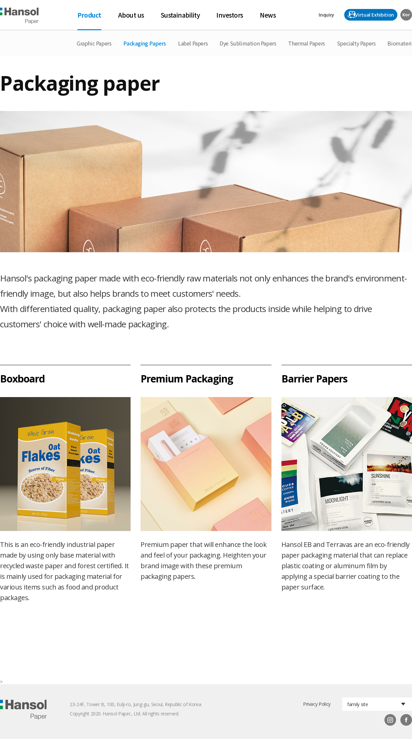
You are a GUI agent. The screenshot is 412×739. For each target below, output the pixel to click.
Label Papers (193, 43)
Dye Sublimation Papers (248, 43)
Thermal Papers (306, 43)
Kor (406, 15)
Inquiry (326, 15)
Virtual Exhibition (374, 15)
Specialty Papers (356, 43)
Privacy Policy (317, 704)
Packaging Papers (144, 43)
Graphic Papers (94, 43)
